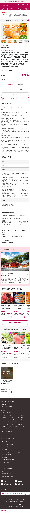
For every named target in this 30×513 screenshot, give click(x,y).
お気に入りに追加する (11, 99)
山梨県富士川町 (4, 357)
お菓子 (4, 419)
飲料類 (23, 417)
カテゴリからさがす (6, 412)
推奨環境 (16, 499)
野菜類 (4, 417)
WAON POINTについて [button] (22, 84)
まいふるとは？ (5, 449)
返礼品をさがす (11, 9)
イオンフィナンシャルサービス (14, 506)
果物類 (23, 415)
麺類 (10, 419)
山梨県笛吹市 (16, 357)
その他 (22, 426)
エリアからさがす (6, 404)
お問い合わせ (6, 484)
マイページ (5, 481)
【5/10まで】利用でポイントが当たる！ (15, 1)
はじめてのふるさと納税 (7, 444)
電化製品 (14, 422)
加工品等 (15, 419)
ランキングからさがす (7, 428)
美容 (20, 422)
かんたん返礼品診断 (6, 454)
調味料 (21, 419)
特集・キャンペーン (19, 9)
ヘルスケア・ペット (7, 426)
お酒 (18, 417)
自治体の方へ (20, 484)
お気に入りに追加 (28, 274)
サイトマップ (9, 499)
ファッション (6, 424)
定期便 (16, 426)
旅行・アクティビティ (17, 424)
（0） (10, 70)
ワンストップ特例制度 (7, 468)
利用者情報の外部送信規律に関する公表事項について (15, 501)
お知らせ (18, 481)
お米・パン (16, 415)
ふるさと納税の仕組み (7, 447)
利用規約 (23, 499)
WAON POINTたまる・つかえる (9, 457)
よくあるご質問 (5, 462)
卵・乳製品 (11, 417)
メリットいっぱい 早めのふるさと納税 (11, 452)
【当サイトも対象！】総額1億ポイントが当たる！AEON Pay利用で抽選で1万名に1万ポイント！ (18, 15)
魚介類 (9, 415)
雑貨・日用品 (6, 422)
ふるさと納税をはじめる (26, 9)
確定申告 (4, 471)
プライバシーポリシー (14, 503)
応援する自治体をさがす (3, 9)
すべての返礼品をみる (15, 322)
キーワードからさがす (7, 406)
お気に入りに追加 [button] (11, 317)
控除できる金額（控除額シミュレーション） (12, 476)
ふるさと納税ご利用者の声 (8, 459)
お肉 (4, 415)
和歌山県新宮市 (4, 316)
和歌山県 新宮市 (5, 47)
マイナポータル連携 (6, 473)
